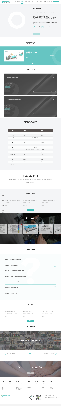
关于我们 (44, 1)
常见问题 (37, 1)
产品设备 (18, 1)
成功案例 (26, 1)
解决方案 (22, 1)
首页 (15, 1)
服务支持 (41, 1)
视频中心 (33, 1)
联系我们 (48, 1)
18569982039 (56, 1)
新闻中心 (29, 1)
